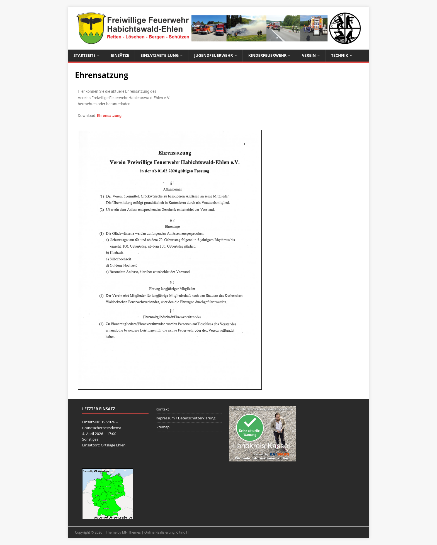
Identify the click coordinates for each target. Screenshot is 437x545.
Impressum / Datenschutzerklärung (185, 418)
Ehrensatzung (109, 115)
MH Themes (131, 532)
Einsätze (120, 55)
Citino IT (182, 532)
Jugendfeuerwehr (213, 55)
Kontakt (162, 409)
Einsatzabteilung (159, 55)
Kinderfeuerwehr (267, 55)
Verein (309, 55)
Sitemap (163, 426)
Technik (339, 55)
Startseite (85, 55)
